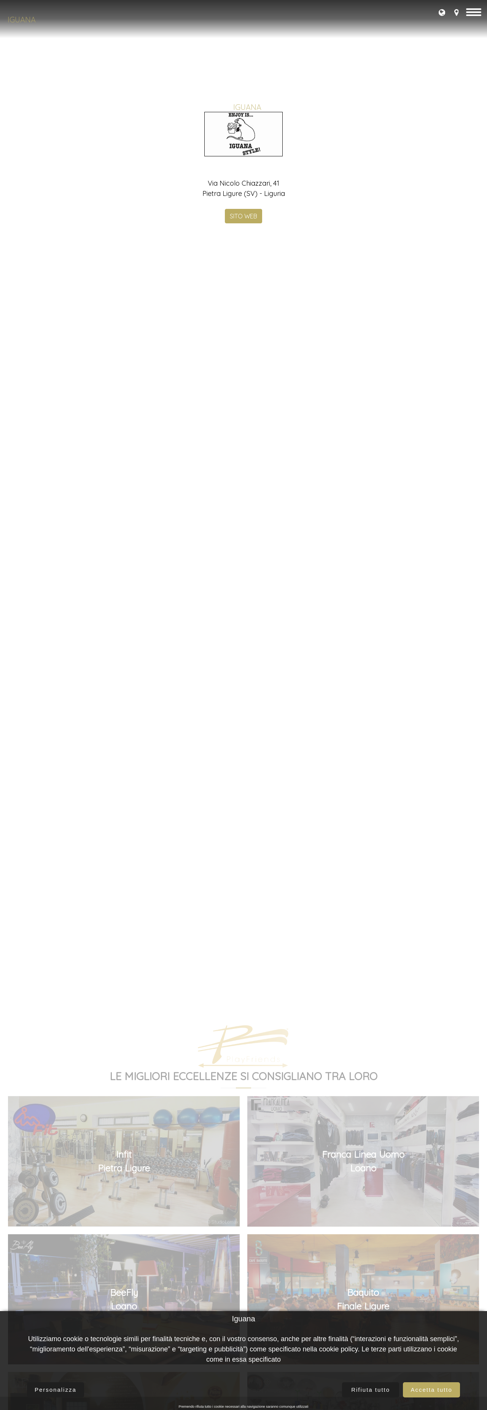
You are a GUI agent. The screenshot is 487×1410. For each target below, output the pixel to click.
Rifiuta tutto (370, 1389)
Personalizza (55, 1389)
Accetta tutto (431, 1389)
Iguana (22, 19)
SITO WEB (243, 287)
